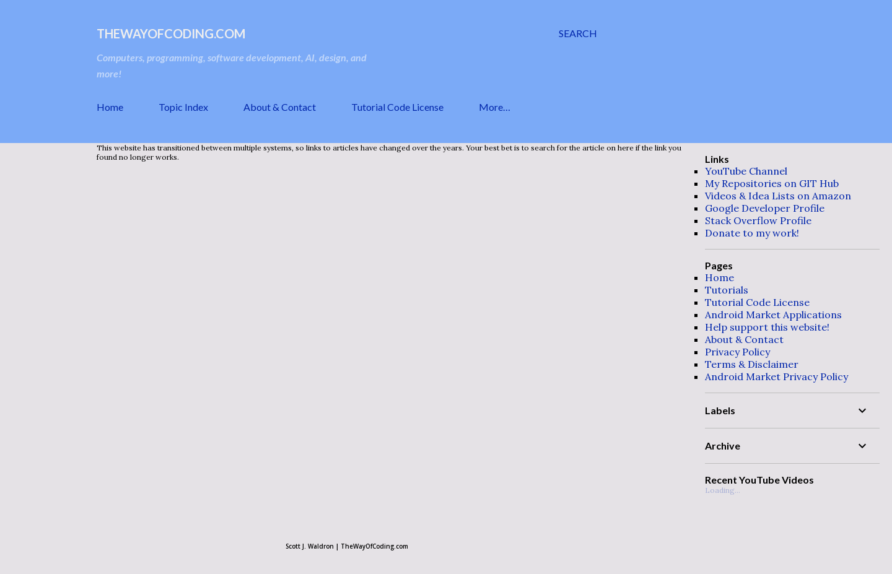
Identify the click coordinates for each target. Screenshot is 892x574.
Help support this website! (767, 327)
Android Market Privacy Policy (776, 376)
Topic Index (183, 107)
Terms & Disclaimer (751, 364)
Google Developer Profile (764, 208)
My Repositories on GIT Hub (772, 183)
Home (110, 107)
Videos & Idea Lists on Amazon (778, 195)
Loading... (722, 490)
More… (494, 107)
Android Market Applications (773, 314)
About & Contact (279, 107)
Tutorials (726, 290)
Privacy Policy (737, 352)
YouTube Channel (746, 171)
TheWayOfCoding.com (171, 33)
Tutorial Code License (397, 107)
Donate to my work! (752, 233)
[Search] (578, 33)
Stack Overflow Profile (758, 220)
